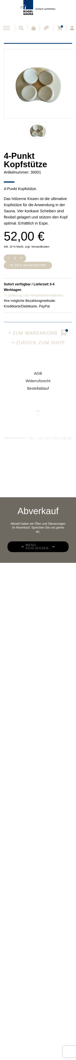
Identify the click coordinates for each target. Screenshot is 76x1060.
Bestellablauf (38, 391)
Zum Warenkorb (38, 333)
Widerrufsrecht (38, 383)
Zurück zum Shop (38, 342)
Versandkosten (40, 246)
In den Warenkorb (28, 265)
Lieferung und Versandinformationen (35, 295)
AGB (38, 376)
